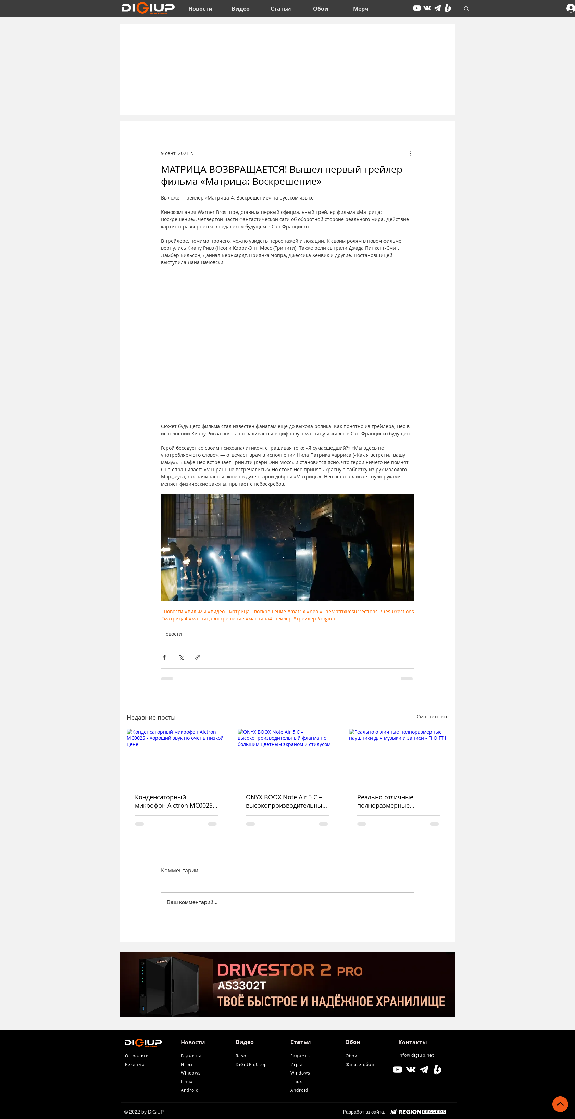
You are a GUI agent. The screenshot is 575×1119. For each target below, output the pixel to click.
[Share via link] (198, 657)
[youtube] (417, 8)
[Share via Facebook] (164, 657)
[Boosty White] (447, 8)
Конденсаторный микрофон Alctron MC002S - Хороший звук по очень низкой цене (175, 801)
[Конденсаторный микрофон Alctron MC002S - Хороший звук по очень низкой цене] (176, 757)
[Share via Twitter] (181, 657)
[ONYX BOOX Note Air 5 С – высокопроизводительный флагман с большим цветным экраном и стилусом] (287, 757)
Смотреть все (433, 716)
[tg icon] (437, 8)
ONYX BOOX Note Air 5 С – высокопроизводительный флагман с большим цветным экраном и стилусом (286, 801)
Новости (172, 634)
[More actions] (410, 153)
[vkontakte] (427, 8)
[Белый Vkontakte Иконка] (410, 1069)
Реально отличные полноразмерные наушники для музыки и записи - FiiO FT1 (393, 801)
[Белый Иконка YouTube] (397, 1069)
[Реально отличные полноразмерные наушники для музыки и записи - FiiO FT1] (399, 757)
